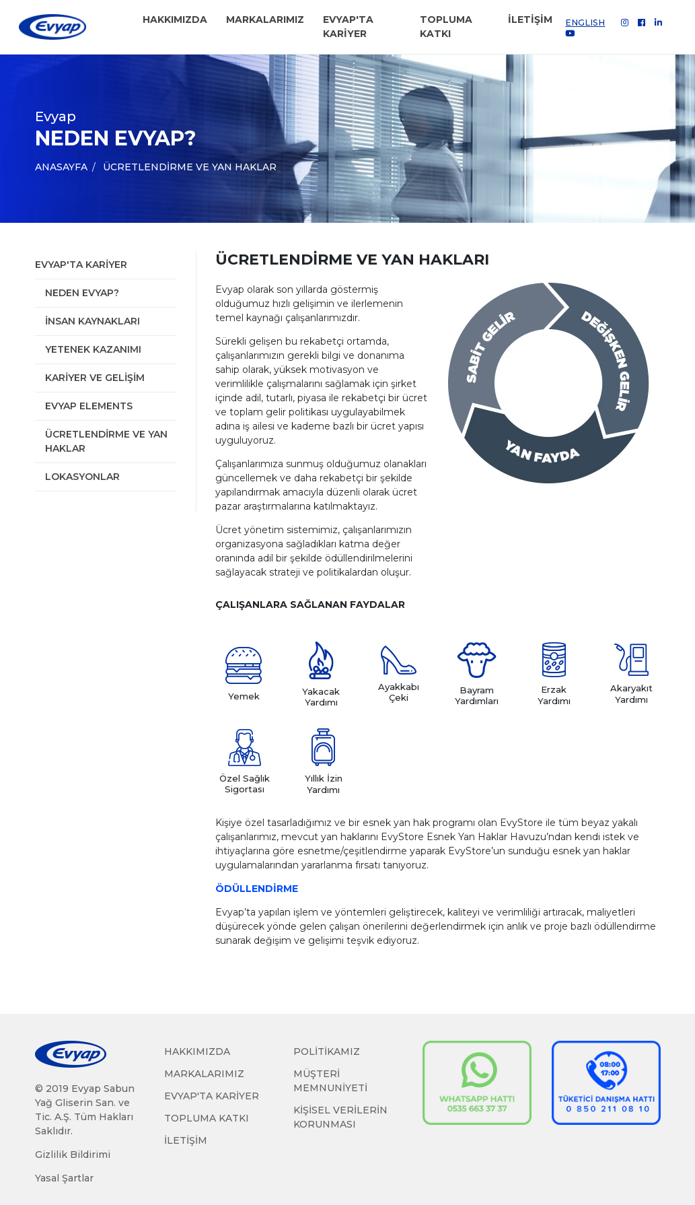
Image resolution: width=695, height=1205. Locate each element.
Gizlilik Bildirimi (72, 1154)
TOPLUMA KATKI (446, 26)
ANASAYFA (61, 167)
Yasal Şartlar (64, 1178)
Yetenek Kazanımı (93, 349)
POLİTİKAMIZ (326, 1051)
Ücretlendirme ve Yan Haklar (190, 167)
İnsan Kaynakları (92, 321)
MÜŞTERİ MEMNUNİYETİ (330, 1081)
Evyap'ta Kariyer (81, 265)
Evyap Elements (89, 406)
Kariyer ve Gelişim (95, 378)
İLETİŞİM (530, 19)
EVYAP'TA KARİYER (348, 26)
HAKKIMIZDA (175, 19)
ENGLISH (585, 23)
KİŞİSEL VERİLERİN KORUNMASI (340, 1117)
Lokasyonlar (82, 477)
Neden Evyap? (82, 293)
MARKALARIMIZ (265, 19)
